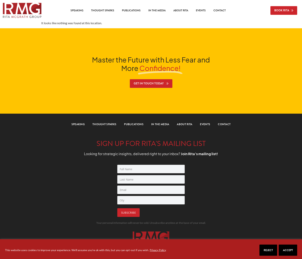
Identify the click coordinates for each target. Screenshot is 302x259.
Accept (288, 250)
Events (201, 10)
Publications (131, 10)
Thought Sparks (102, 10)
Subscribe (128, 212)
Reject (268, 250)
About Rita (180, 10)
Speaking (76, 10)
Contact (219, 10)
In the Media (157, 10)
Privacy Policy (158, 250)
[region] (151, 249)
